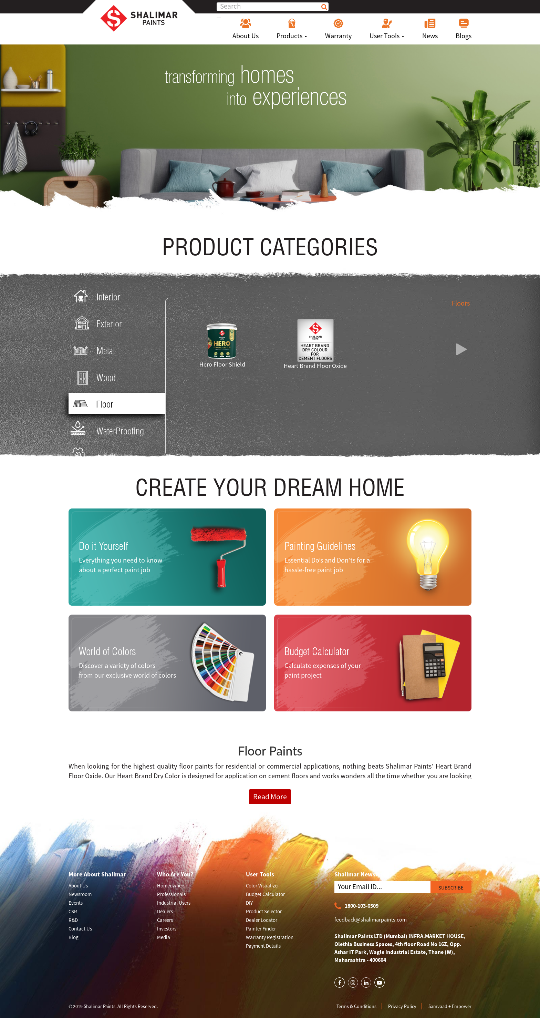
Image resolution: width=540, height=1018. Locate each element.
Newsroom (80, 894)
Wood (93, 377)
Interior (95, 296)
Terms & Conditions (356, 1006)
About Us (245, 29)
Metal (93, 350)
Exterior (96, 323)
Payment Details (263, 946)
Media (163, 937)
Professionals (171, 894)
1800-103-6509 (356, 906)
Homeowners (171, 885)
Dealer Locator (261, 920)
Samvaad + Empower (449, 1006)
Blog (74, 937)
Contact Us (80, 928)
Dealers (165, 911)
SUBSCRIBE (451, 887)
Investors (166, 928)
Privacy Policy (402, 1006)
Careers (165, 920)
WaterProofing (107, 430)
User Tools (387, 29)
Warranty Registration (269, 937)
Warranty (338, 29)
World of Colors (107, 651)
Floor (91, 404)
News (430, 29)
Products (292, 29)
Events (76, 902)
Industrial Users (173, 902)
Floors (461, 303)
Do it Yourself (103, 545)
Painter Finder (261, 928)
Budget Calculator (316, 651)
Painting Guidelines (320, 545)
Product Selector (264, 911)
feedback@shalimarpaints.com (370, 919)
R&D (73, 920)
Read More (270, 796)
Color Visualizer (262, 885)
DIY (249, 902)
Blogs (463, 29)
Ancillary (98, 457)
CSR (73, 911)
